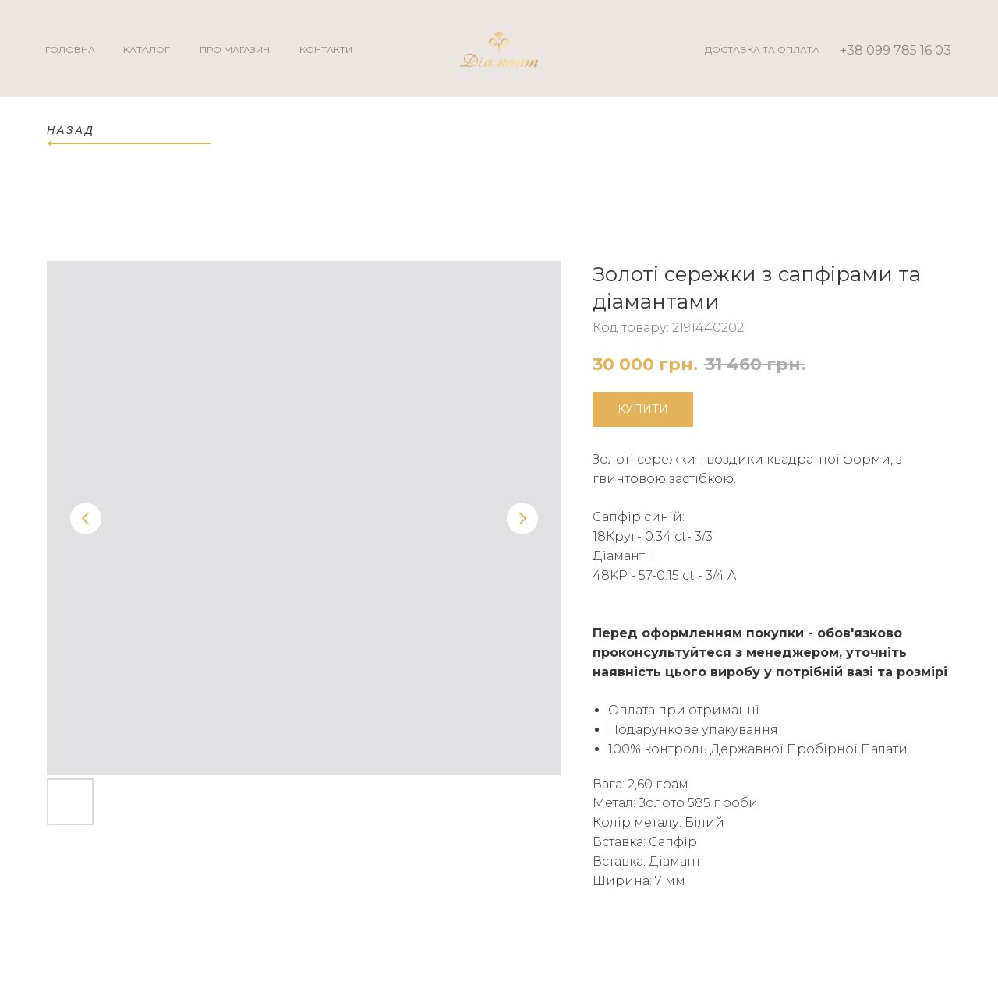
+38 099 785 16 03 (895, 50)
